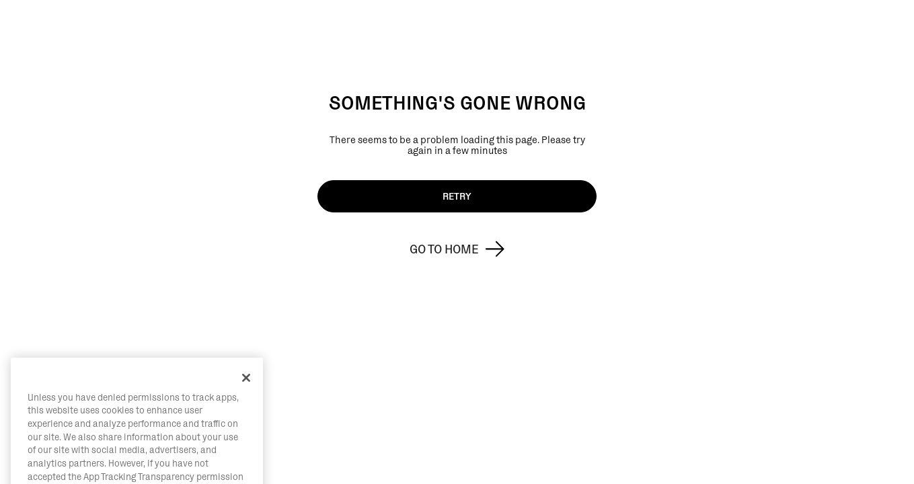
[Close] (246, 398)
